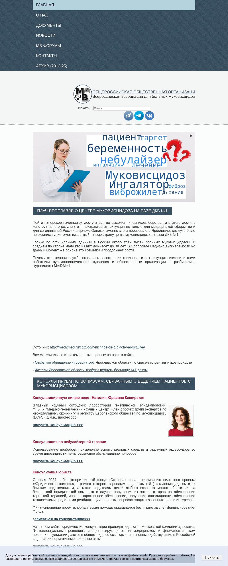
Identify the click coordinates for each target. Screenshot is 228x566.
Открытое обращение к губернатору (65, 362)
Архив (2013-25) (51, 66)
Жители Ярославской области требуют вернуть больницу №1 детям (91, 370)
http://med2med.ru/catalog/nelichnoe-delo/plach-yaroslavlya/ (97, 347)
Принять (212, 557)
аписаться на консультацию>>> (62, 519)
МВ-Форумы (48, 46)
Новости (45, 35)
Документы (48, 25)
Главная (45, 5)
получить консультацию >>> (58, 425)
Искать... (85, 108)
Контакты (46, 56)
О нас (42, 15)
